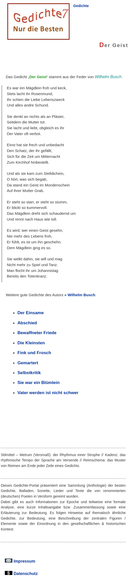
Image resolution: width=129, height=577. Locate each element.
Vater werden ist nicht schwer (47, 392)
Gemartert (27, 362)
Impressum (20, 561)
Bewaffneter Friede (36, 332)
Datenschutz (21, 573)
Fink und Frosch (34, 352)
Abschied (27, 322)
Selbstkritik (29, 372)
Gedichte (81, 6)
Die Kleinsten (31, 342)
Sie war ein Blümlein (38, 382)
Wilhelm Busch (81, 295)
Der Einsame (30, 312)
